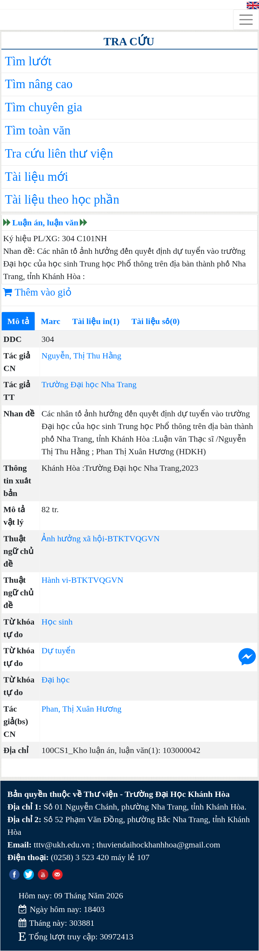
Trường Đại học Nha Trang (88, 384)
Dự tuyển (58, 650)
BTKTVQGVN (133, 538)
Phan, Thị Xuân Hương (81, 708)
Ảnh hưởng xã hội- (74, 538)
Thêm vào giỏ (37, 292)
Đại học (55, 679)
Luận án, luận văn (45, 222)
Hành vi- (56, 580)
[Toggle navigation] (246, 19)
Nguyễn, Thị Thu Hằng (81, 355)
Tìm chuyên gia (43, 107)
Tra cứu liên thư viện (59, 153)
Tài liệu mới (36, 177)
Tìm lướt (28, 61)
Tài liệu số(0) (156, 321)
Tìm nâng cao (38, 84)
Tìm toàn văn (38, 130)
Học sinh (56, 621)
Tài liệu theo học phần (62, 199)
